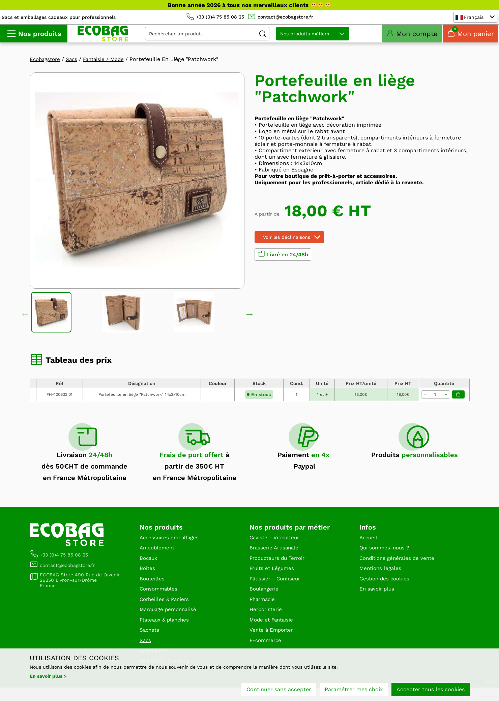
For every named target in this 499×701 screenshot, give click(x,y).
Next (249, 321)
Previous (25, 321)
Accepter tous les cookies (431, 690)
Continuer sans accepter (278, 690)
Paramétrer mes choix (354, 690)
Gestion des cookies (385, 589)
